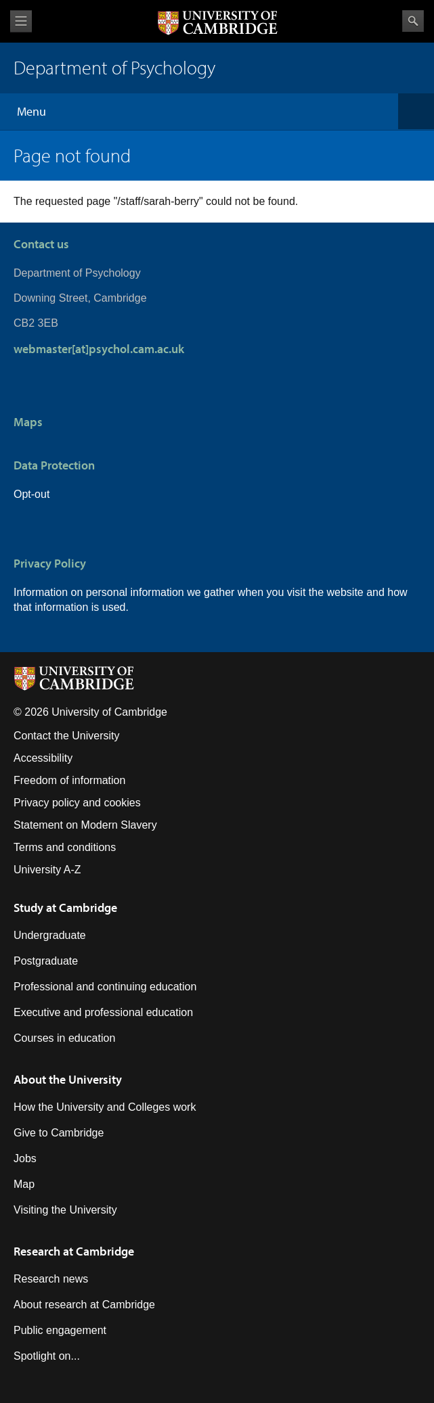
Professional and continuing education (105, 986)
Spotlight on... (47, 1356)
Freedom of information (69, 780)
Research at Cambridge (74, 1251)
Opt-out (31, 494)
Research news (51, 1279)
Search (413, 21)
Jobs (25, 1158)
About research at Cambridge (84, 1304)
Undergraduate (50, 935)
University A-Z (47, 869)
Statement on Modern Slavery (85, 825)
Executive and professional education (103, 1012)
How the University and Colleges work (105, 1107)
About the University (68, 1079)
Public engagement (60, 1330)
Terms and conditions (65, 847)
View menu (21, 21)
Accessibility (43, 758)
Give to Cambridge (59, 1132)
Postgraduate (46, 961)
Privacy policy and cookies (77, 802)
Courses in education (64, 1038)
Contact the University (67, 735)
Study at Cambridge (65, 907)
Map (24, 1184)
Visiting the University (65, 1210)
